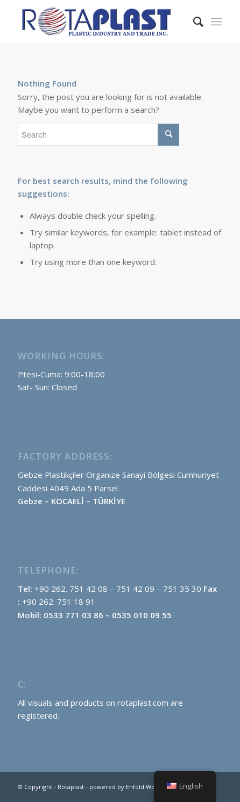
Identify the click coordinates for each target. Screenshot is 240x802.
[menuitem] (192, 21)
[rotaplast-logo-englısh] (99, 21)
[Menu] (216, 21)
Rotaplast (71, 787)
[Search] (192, 21)
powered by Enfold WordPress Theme (144, 787)
